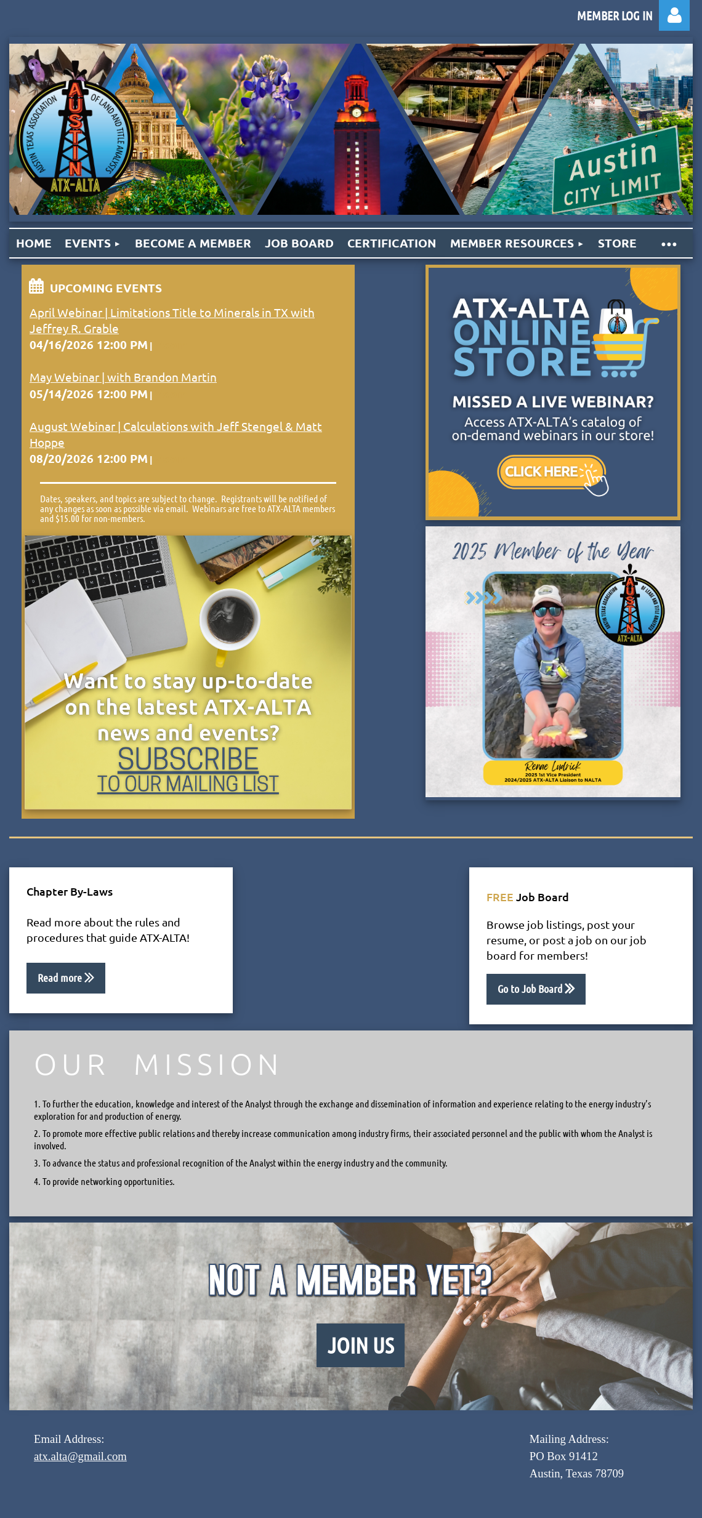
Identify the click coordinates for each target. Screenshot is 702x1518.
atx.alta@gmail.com (80, 1456)
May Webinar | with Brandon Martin (123, 376)
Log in (674, 15)
